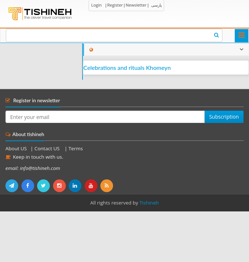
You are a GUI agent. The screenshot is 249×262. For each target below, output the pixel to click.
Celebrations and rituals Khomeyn (126, 67)
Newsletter (136, 5)
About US (16, 148)
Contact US (48, 148)
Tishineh (149, 202)
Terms (75, 148)
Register (115, 5)
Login (96, 5)
